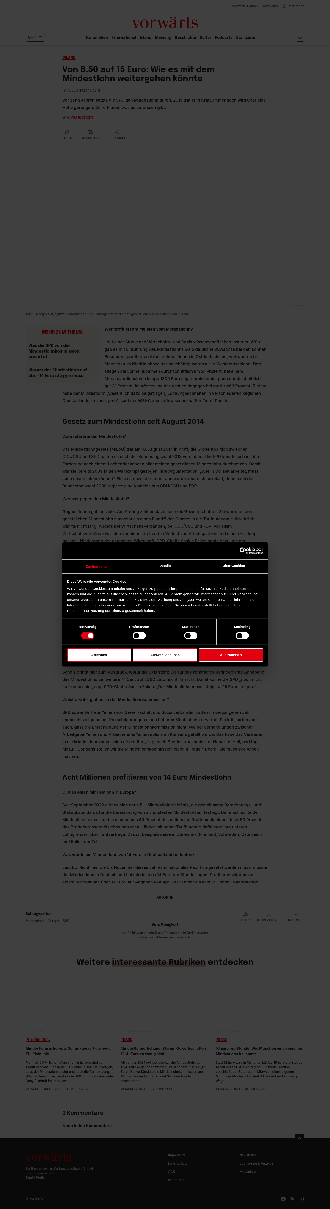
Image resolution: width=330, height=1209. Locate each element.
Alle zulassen (231, 655)
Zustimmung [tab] (96, 566)
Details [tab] (165, 566)
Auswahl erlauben (165, 655)
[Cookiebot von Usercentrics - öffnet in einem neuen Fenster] (243, 550)
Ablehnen (99, 655)
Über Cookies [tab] (234, 566)
